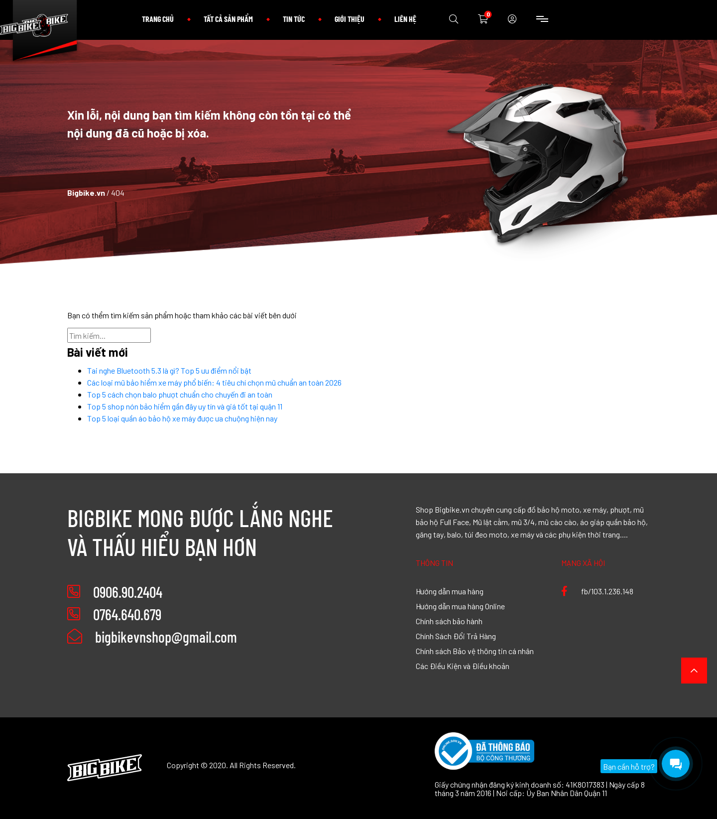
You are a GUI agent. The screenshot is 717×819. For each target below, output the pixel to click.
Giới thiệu (349, 18)
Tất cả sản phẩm (228, 18)
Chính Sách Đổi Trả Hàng (456, 636)
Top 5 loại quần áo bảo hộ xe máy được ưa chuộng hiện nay (182, 418)
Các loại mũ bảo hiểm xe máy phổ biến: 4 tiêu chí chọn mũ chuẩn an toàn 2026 (214, 382)
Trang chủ (158, 18)
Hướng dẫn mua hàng (449, 591)
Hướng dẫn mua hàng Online (460, 606)
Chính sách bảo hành (449, 621)
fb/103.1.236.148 (597, 591)
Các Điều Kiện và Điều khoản (462, 666)
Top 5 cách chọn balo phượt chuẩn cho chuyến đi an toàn (179, 394)
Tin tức (294, 18)
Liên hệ (405, 18)
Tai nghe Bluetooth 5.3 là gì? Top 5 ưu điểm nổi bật (169, 370)
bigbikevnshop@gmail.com (152, 637)
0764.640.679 (127, 614)
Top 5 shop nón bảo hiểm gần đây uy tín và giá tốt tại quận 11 (184, 406)
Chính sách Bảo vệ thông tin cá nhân (475, 651)
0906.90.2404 (127, 592)
